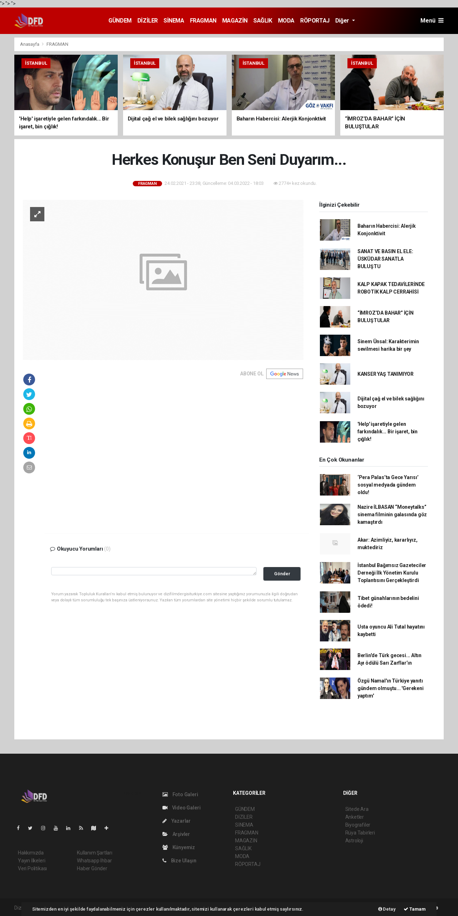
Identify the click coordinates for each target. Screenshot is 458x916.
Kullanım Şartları (94, 853)
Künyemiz (178, 847)
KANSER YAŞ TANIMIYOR (385, 374)
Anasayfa (30, 44)
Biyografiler (358, 825)
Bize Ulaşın (179, 860)
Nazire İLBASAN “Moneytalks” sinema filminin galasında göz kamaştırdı (392, 514)
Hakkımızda (31, 853)
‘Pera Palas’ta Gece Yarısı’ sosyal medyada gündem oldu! (388, 484)
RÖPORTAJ (315, 20)
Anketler (354, 817)
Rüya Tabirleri (360, 833)
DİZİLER (147, 20)
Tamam (415, 909)
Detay (387, 909)
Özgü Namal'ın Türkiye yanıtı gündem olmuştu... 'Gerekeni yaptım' (390, 688)
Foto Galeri (180, 794)
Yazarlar (176, 821)
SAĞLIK (262, 20)
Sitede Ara (357, 809)
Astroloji (354, 840)
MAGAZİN (235, 20)
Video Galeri (181, 808)
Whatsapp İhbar (94, 860)
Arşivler (176, 834)
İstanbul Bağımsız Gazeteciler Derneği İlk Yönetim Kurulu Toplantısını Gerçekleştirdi (391, 572)
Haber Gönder (92, 868)
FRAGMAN (203, 20)
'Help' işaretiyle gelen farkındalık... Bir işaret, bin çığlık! (387, 431)
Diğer (343, 20)
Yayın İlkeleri (31, 860)
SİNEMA (174, 20)
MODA (286, 20)
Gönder (282, 573)
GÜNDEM (120, 20)
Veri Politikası (32, 868)
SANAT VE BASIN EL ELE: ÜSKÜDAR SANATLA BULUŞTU (385, 258)
